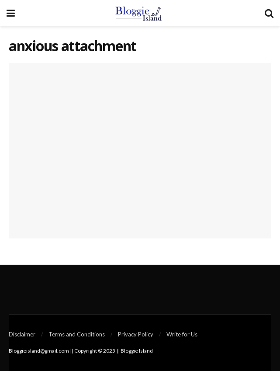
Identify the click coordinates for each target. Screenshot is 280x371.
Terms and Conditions (76, 334)
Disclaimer (22, 334)
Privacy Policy (135, 334)
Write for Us (181, 334)
